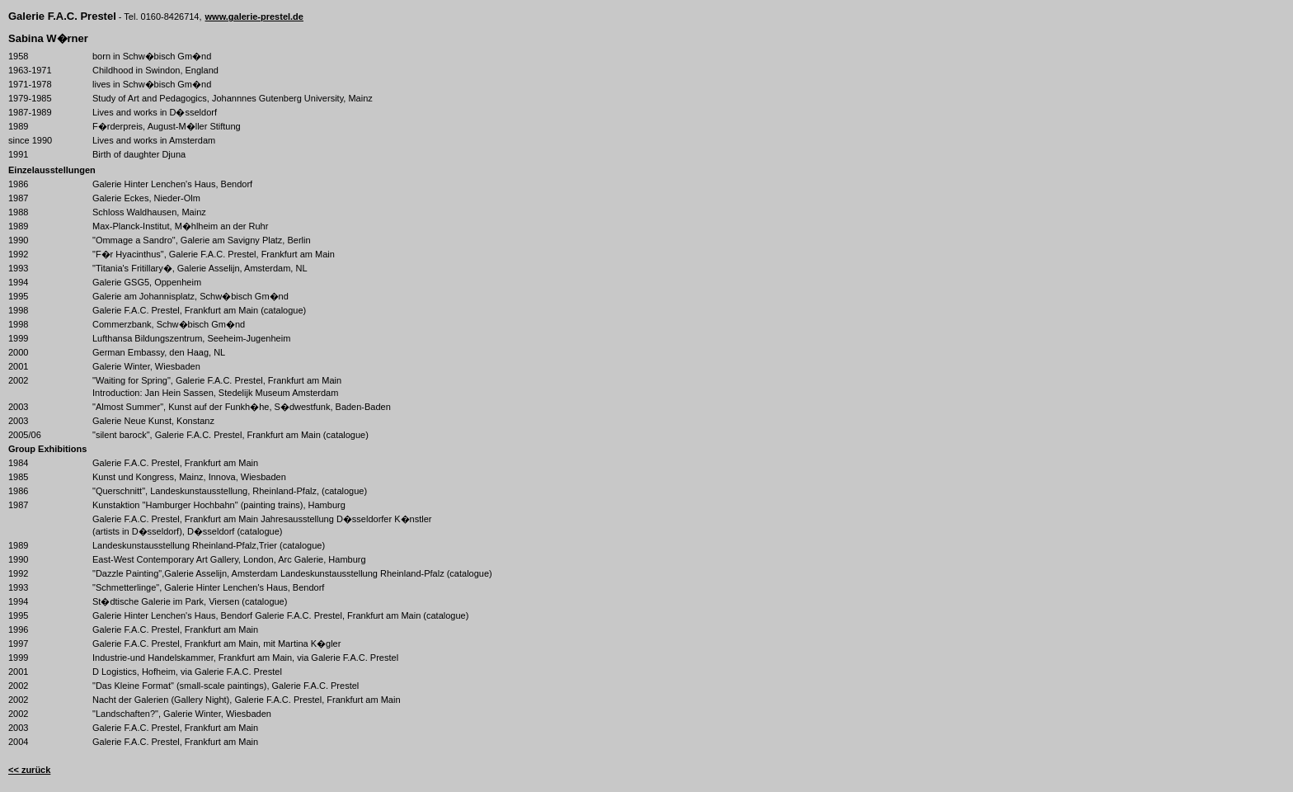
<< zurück (29, 770)
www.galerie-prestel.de (254, 16)
